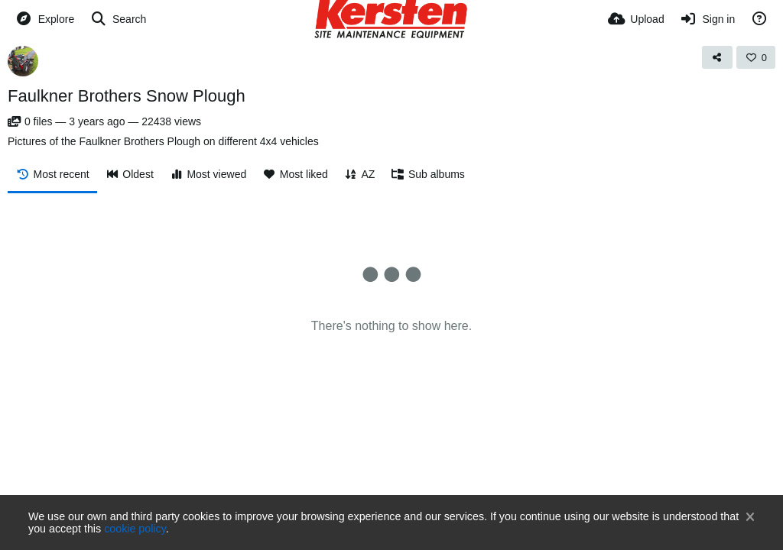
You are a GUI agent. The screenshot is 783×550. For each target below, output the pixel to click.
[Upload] (636, 19)
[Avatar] (23, 61)
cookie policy (135, 528)
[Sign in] (708, 19)
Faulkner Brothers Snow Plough (126, 95)
